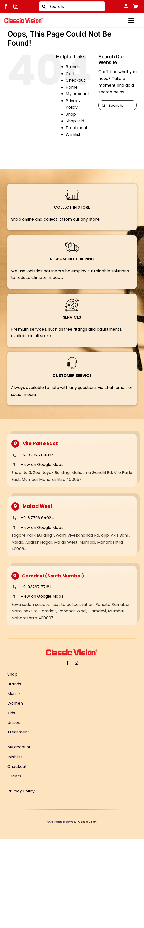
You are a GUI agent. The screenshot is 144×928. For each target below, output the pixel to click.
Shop (71, 114)
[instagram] (15, 6)
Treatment (77, 128)
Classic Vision (87, 821)
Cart (70, 73)
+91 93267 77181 (36, 587)
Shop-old (75, 121)
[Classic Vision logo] (24, 19)
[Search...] (72, 6)
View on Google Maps (42, 464)
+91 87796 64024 (37, 455)
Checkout (75, 80)
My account (77, 94)
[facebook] (6, 6)
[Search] (44, 6)
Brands (72, 67)
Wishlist (73, 134)
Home (72, 87)
